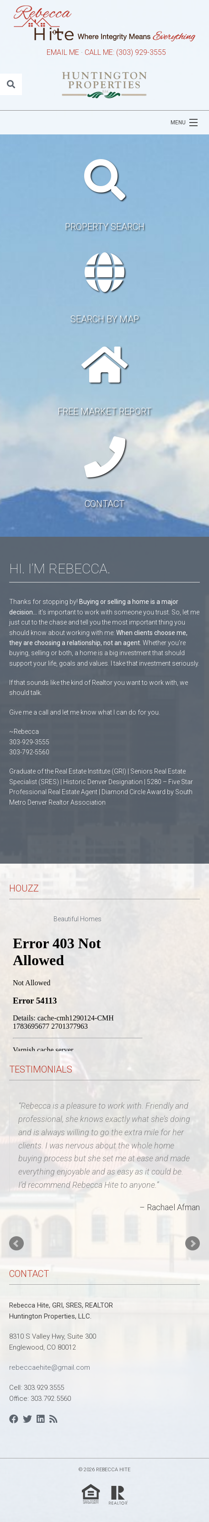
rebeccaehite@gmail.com (49, 1367)
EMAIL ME (63, 52)
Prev (16, 1243)
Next (192, 1243)
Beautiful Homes (78, 919)
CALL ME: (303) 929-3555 (125, 52)
